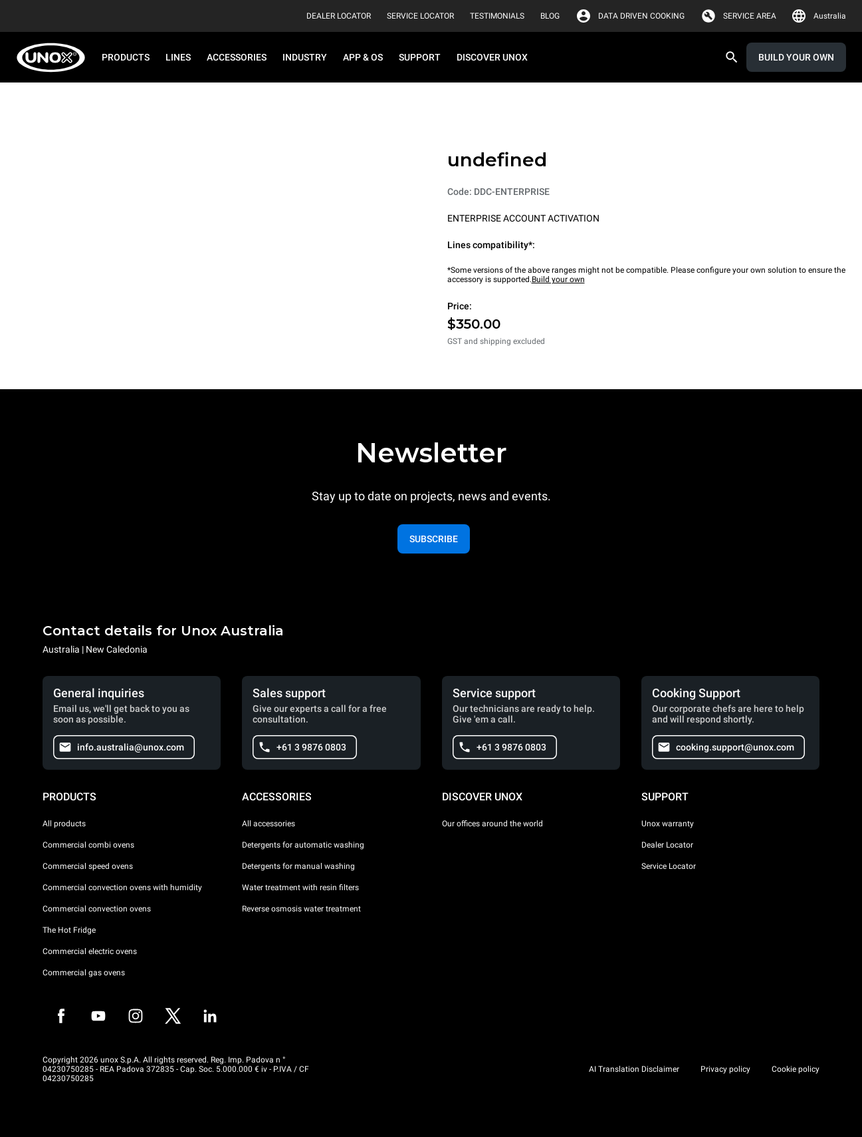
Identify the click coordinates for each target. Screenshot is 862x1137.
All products (64, 823)
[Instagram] (135, 1016)
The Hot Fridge (69, 930)
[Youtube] (98, 1016)
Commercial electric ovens (90, 951)
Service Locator (668, 866)
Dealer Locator (667, 845)
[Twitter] (172, 1016)
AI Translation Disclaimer (634, 1069)
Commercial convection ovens (97, 908)
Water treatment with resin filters (300, 887)
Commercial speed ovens (88, 866)
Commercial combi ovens (88, 845)
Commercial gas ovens (84, 972)
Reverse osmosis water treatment (301, 908)
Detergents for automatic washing (303, 845)
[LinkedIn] (210, 1016)
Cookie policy (795, 1069)
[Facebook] (61, 1016)
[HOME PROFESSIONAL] (55, 58)
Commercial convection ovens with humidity (122, 887)
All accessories (268, 823)
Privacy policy (725, 1069)
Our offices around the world (492, 823)
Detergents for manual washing (298, 866)
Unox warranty (667, 823)
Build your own (558, 279)
